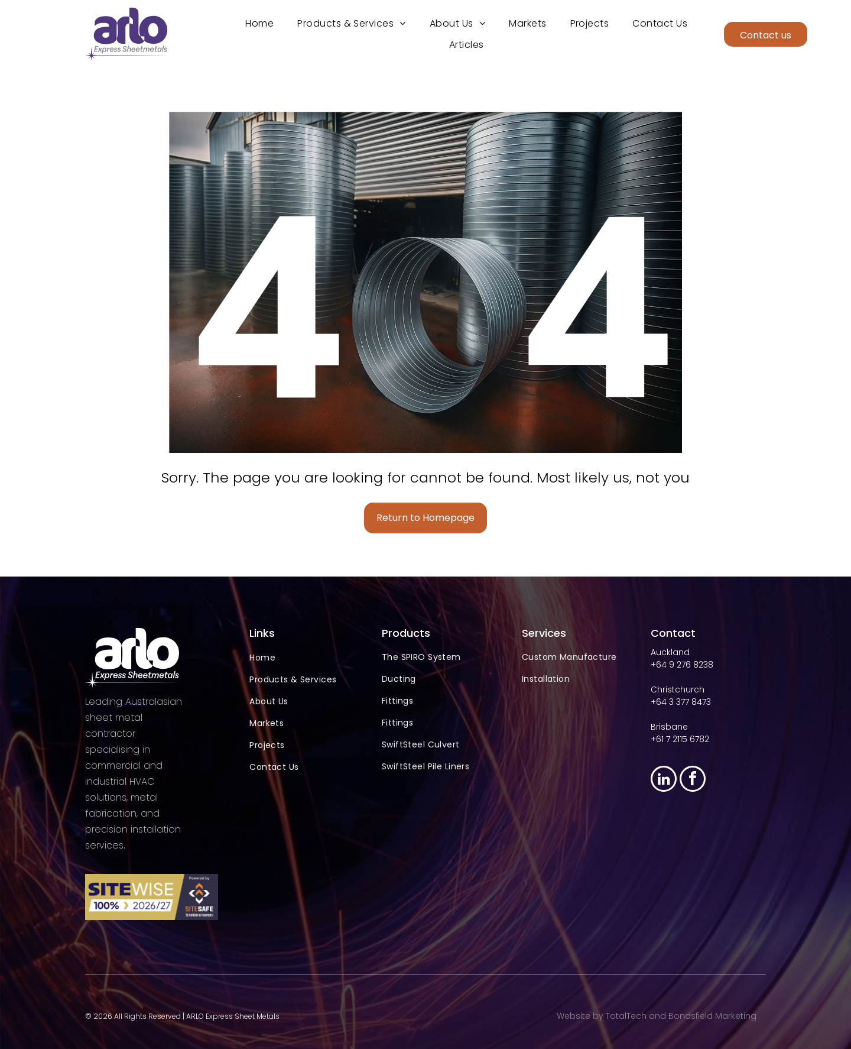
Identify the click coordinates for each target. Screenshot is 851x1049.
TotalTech (626, 1016)
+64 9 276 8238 (682, 665)
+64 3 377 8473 (681, 702)
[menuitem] (259, 23)
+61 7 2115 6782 (680, 739)
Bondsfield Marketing (712, 1016)
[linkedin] (664, 780)
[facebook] (693, 780)
